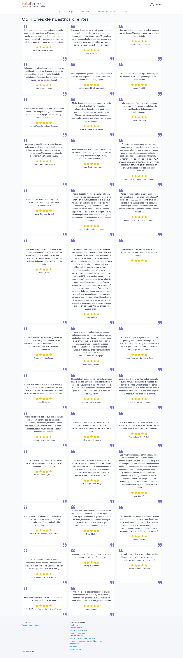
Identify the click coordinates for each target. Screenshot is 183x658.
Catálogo (70, 11)
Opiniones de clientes (106, 11)
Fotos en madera (75, 628)
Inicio (58, 11)
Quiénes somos (85, 11)
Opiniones (73, 646)
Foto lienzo (73, 625)
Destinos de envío (76, 649)
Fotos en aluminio (76, 636)
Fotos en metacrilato (77, 633)
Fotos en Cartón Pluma (78, 630)
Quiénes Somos (75, 644)
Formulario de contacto (30, 625)
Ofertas (124, 11)
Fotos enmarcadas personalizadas (82, 638)
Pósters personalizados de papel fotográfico (85, 641)
